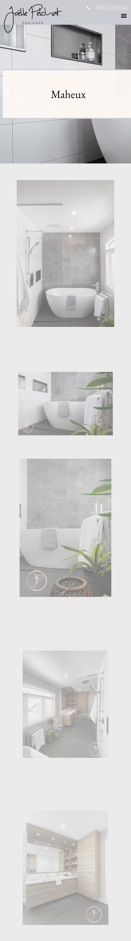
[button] (123, 15)
